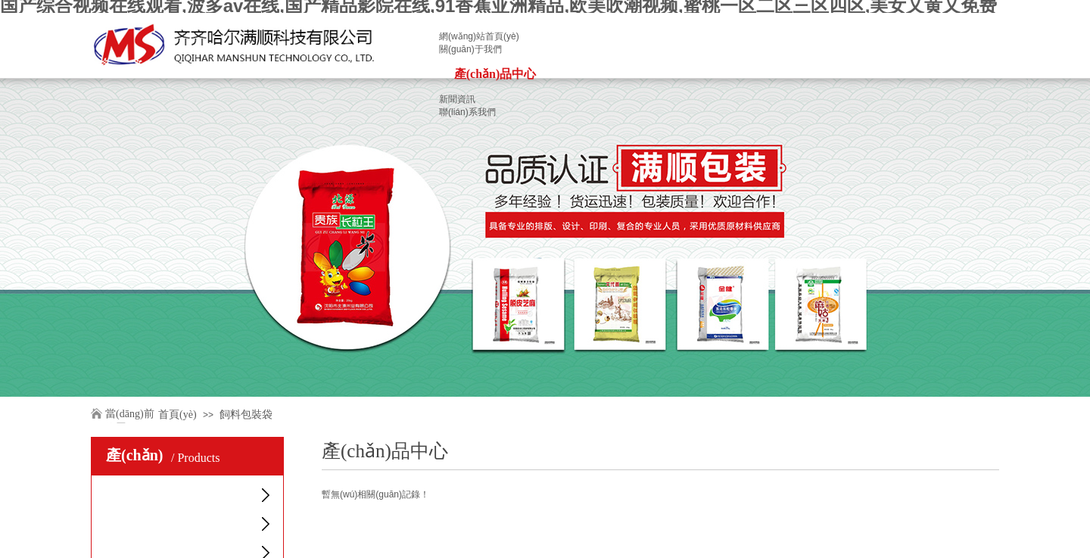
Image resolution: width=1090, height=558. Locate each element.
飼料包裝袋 (246, 414)
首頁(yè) (177, 414)
